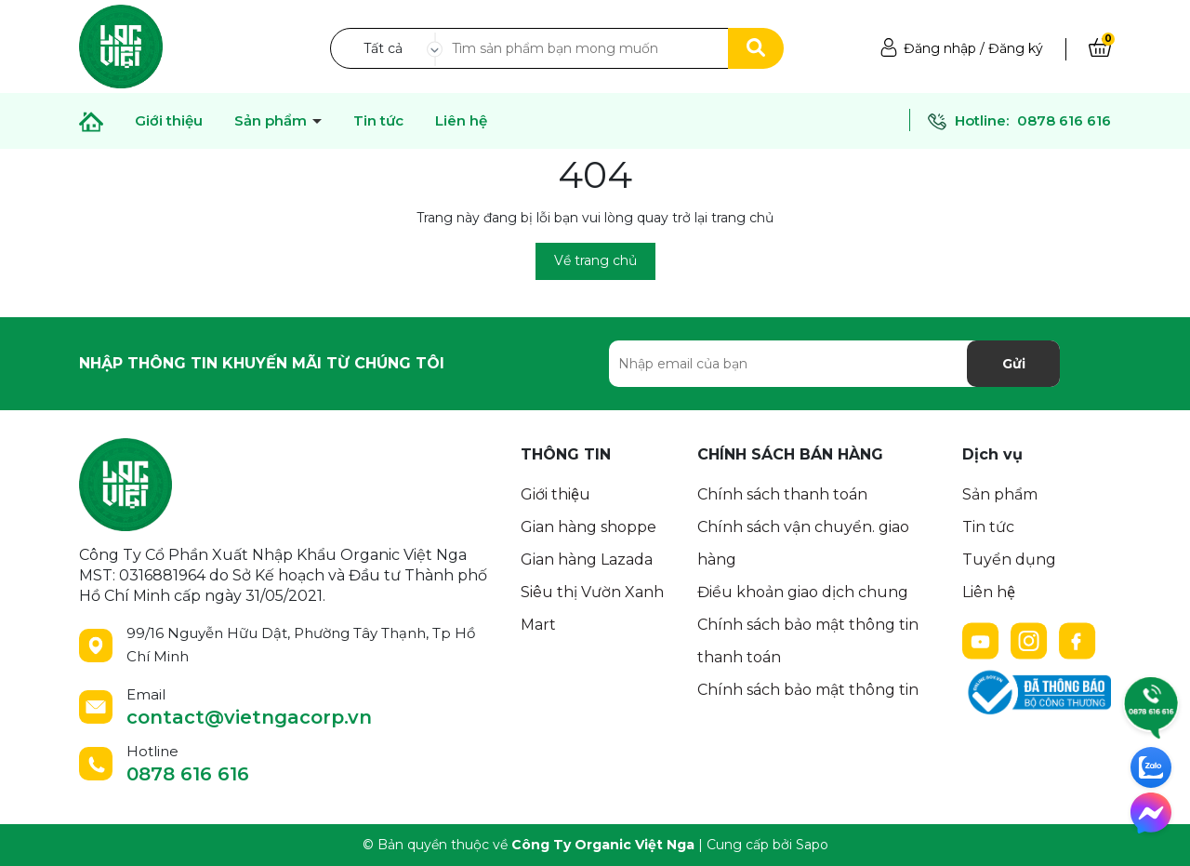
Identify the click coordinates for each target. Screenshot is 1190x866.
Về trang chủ (595, 260)
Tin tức (988, 527)
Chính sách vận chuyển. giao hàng (803, 543)
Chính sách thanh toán (782, 494)
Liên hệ (988, 592)
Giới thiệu (555, 494)
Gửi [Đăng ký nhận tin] (1013, 363)
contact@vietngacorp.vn (249, 717)
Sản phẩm (272, 121)
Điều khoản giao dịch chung (802, 592)
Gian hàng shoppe (588, 527)
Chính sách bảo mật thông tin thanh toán (808, 641)
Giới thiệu (169, 121)
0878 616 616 (1064, 120)
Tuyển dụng (1009, 559)
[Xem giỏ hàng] (1100, 48)
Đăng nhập (940, 48)
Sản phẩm (1000, 494)
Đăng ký (1015, 48)
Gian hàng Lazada (587, 559)
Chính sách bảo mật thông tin (808, 690)
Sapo (812, 844)
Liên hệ (461, 121)
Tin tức (378, 121)
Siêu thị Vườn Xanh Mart (592, 608)
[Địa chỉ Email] (834, 363)
